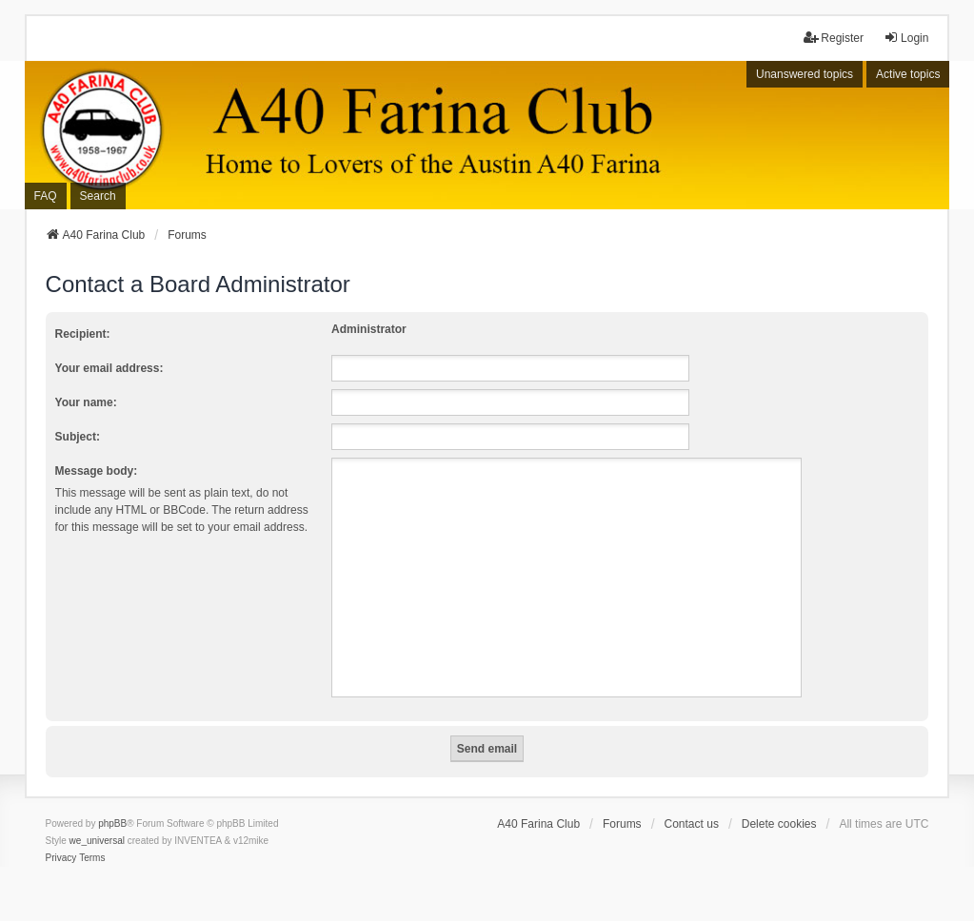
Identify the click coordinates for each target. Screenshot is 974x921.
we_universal (97, 840)
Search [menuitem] (98, 196)
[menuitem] (61, 858)
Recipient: (82, 334)
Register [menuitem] (834, 37)
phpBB (112, 823)
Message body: (96, 471)
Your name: (86, 402)
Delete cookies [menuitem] (779, 824)
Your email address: (109, 368)
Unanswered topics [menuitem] (804, 74)
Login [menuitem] (906, 37)
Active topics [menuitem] (908, 74)
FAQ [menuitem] (45, 196)
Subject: (77, 436)
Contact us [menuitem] (692, 824)
